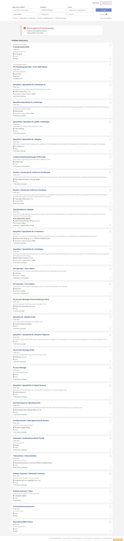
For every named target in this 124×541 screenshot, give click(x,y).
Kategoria (43, 7)
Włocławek (17, 223)
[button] (110, 44)
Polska (16, 201)
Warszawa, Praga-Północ (22, 113)
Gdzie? (70, 7)
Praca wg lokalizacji (55, 538)
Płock (16, 56)
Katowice (17, 291)
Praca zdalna (66, 538)
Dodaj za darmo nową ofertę (35, 33)
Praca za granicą (77, 538)
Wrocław (17, 275)
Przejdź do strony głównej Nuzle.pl (36, 31)
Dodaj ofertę (105, 3)
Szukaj (104, 10)
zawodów (109, 18)
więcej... (29, 109)
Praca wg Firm (88, 538)
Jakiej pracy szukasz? (18, 7)
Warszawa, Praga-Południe (22, 94)
